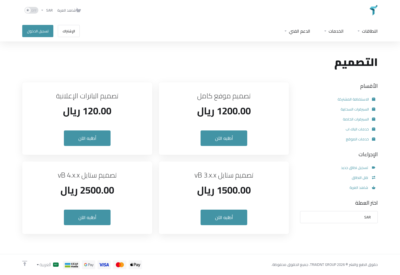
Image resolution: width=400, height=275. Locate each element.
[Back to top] (25, 263)
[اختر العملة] (46, 10)
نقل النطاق (363, 177)
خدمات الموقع (360, 139)
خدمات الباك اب (360, 129)
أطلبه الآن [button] (224, 138)
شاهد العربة (362, 187)
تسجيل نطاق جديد (358, 167)
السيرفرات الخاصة (359, 119)
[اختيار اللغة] (47, 265)
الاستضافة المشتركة (356, 99)
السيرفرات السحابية (358, 109)
